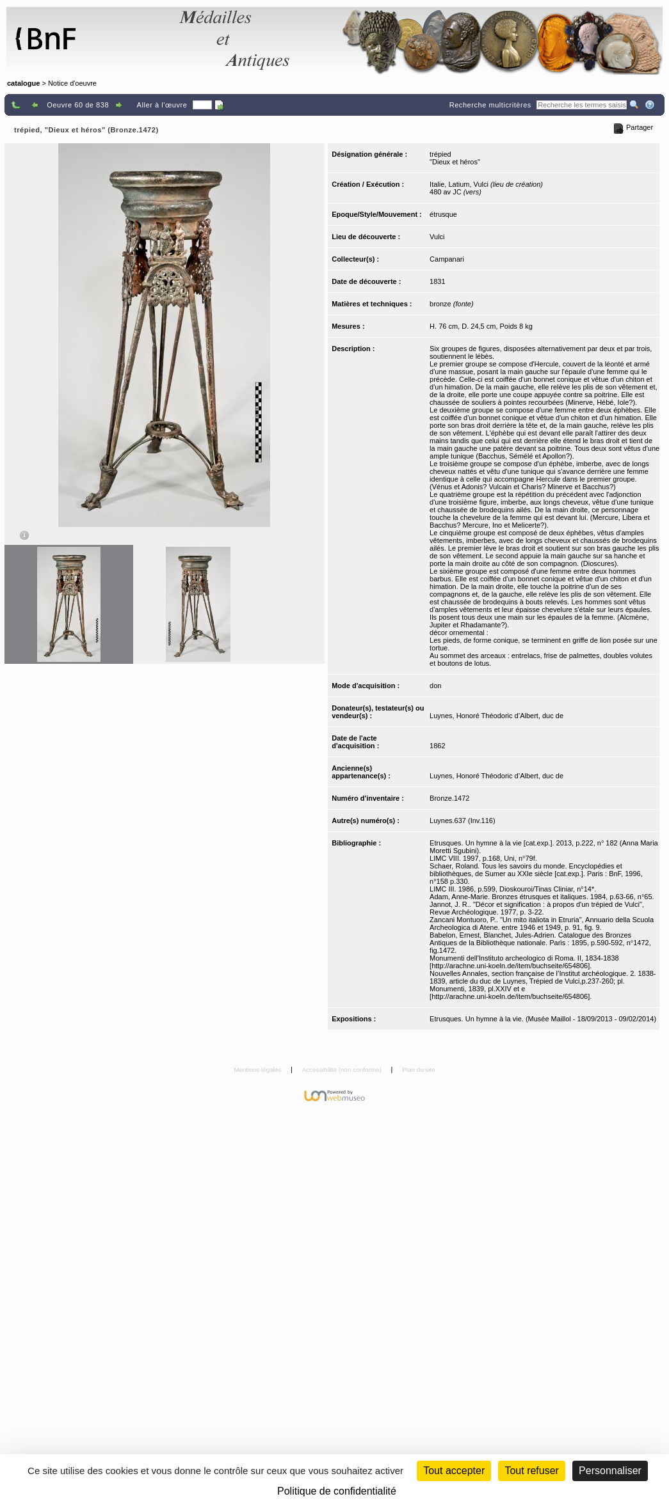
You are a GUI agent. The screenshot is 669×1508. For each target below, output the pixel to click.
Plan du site (418, 1069)
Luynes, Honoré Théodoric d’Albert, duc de (496, 715)
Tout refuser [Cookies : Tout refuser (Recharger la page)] (531, 1470)
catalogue (23, 83)
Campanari (447, 259)
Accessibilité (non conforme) (342, 1069)
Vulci (437, 236)
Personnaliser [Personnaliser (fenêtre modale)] (610, 1470)
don (435, 685)
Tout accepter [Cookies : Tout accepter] (454, 1470)
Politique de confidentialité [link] (336, 1491)
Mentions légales (258, 1069)
